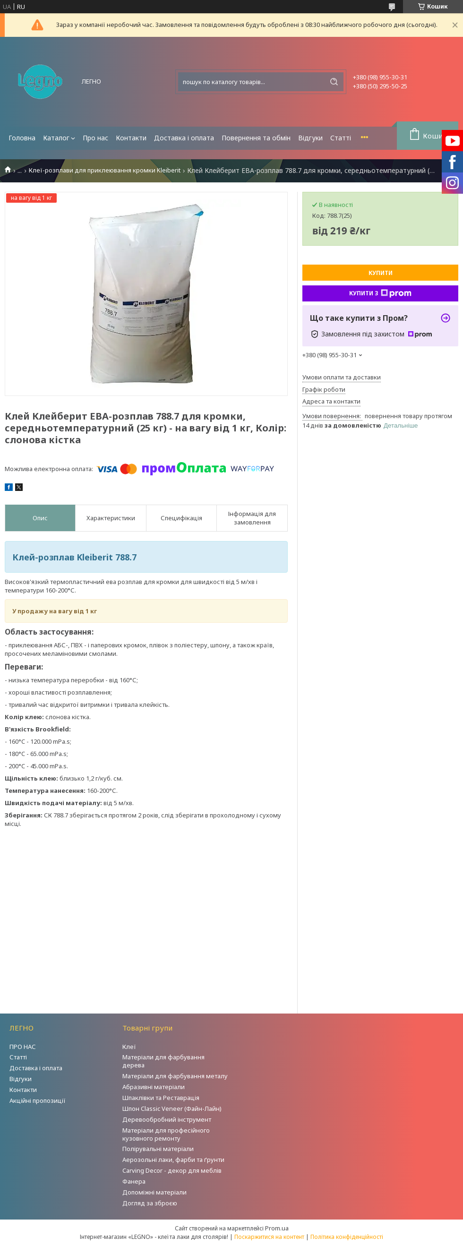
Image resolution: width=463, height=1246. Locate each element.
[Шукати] (334, 81)
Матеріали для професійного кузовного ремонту (166, 1134)
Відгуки (310, 137)
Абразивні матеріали (153, 1087)
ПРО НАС (22, 1046)
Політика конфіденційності (346, 1237)
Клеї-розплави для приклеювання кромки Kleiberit (104, 170)
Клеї (129, 1046)
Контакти (131, 137)
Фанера (134, 1181)
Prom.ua (277, 1228)
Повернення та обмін (256, 137)
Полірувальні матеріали (158, 1148)
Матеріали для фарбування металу (175, 1076)
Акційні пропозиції (37, 1100)
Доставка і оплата (184, 137)
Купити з (380, 293)
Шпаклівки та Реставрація (160, 1097)
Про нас (95, 137)
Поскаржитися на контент (269, 1237)
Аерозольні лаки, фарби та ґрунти (173, 1159)
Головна (22, 137)
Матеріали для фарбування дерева (163, 1061)
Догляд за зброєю (149, 1203)
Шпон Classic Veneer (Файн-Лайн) (172, 1108)
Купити (381, 273)
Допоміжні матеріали (154, 1192)
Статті (340, 137)
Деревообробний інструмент (166, 1119)
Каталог (56, 137)
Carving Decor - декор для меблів (172, 1170)
